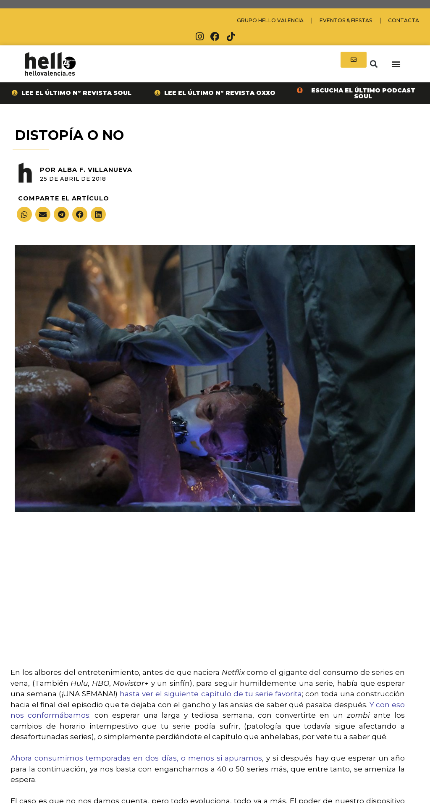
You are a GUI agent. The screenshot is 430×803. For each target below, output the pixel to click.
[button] (373, 64)
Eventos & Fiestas (346, 20)
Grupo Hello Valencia (270, 20)
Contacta (403, 20)
